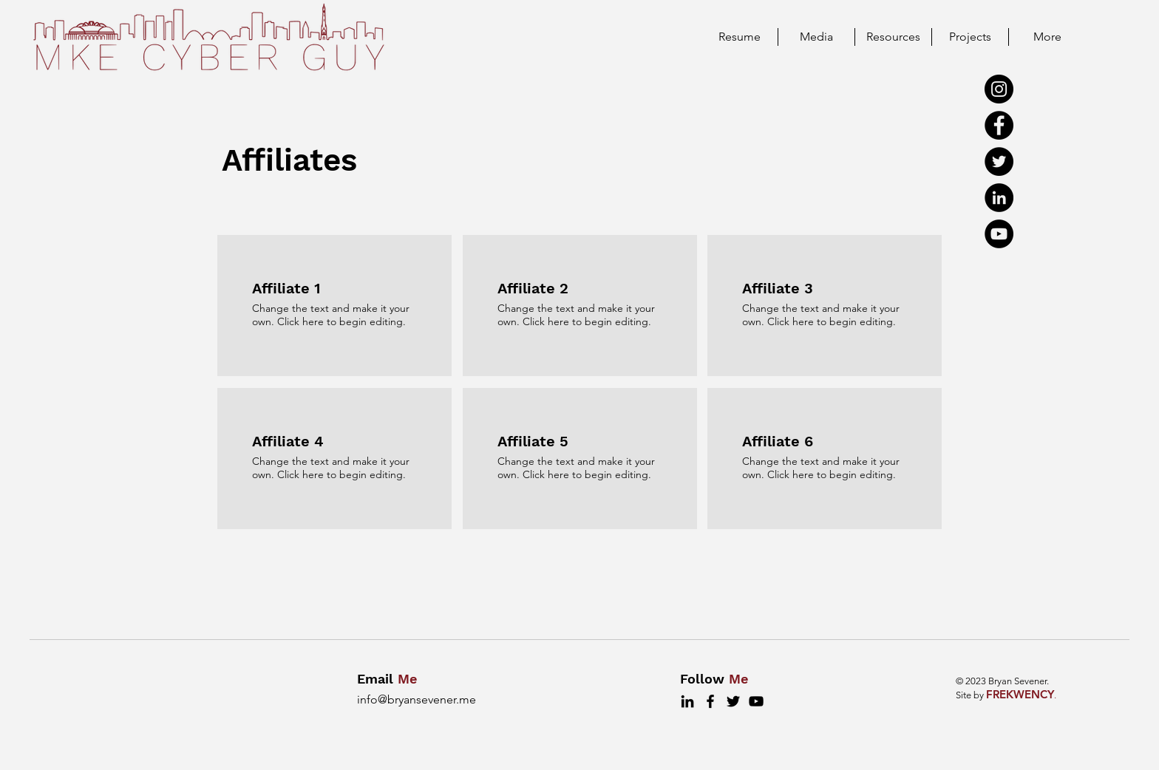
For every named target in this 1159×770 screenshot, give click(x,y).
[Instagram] (999, 89)
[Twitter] (999, 161)
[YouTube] (999, 233)
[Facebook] (999, 125)
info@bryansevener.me (416, 699)
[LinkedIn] (999, 197)
